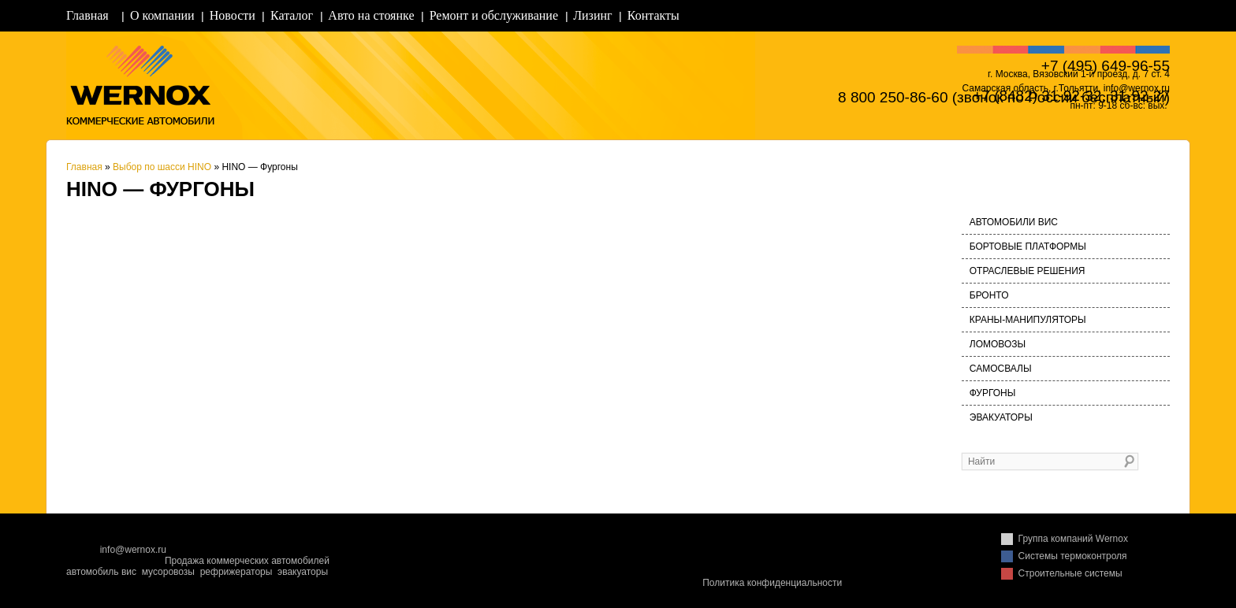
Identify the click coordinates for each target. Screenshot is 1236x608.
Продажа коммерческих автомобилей (247, 560)
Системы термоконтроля (1072, 556)
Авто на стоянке (371, 15)
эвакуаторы (302, 571)
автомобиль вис (101, 571)
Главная (87, 15)
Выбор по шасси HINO (162, 166)
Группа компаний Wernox (1073, 538)
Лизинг (592, 15)
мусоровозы (168, 571)
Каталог (291, 15)
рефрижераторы (236, 571)
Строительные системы (1070, 573)
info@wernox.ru (133, 549)
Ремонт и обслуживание (494, 15)
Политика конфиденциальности (772, 582)
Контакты (653, 15)
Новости (232, 15)
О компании (162, 15)
